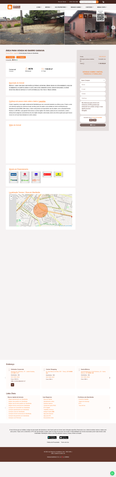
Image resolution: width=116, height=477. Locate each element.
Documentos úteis (49, 423)
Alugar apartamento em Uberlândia (18, 405)
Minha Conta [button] (101, 7)
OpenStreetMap (68, 231)
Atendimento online (49, 407)
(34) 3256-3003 (15, 383)
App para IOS (47, 421)
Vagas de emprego (84, 407)
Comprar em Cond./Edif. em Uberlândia (19, 413)
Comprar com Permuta (15, 423)
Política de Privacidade (53, 448)
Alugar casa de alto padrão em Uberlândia (20, 409)
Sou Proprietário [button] (60, 7)
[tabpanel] (58, 30)
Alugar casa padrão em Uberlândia (18, 407)
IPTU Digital (47, 413)
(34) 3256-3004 (85, 383)
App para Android (48, 419)
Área (11, 59)
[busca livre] (97, 1)
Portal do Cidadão (83, 405)
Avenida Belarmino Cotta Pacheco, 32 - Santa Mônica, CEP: (93, 378)
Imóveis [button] (47, 7)
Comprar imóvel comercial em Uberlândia (20, 419)
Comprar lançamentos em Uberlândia (19, 421)
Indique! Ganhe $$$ (49, 417)
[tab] (81, 16)
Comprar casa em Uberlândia (16, 417)
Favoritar (10, 63)
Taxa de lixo (82, 411)
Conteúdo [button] (89, 7)
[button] (103, 2)
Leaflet (61, 231)
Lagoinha (16, 59)
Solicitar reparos (48, 409)
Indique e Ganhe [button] (76, 7)
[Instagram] (12, 390)
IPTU (80, 409)
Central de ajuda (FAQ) (50, 411)
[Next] (109, 383)
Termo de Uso (65, 448)
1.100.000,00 (102, 62)
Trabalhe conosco (48, 415)
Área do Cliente (62, 2)
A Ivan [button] (39, 7)
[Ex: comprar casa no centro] (87, 1)
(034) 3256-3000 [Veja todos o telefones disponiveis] (73, 2)
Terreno (8, 59)
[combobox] (93, 86)
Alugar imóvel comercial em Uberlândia (19, 411)
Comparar (21, 63)
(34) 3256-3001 (50, 383)
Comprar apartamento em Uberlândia (19, 415)
